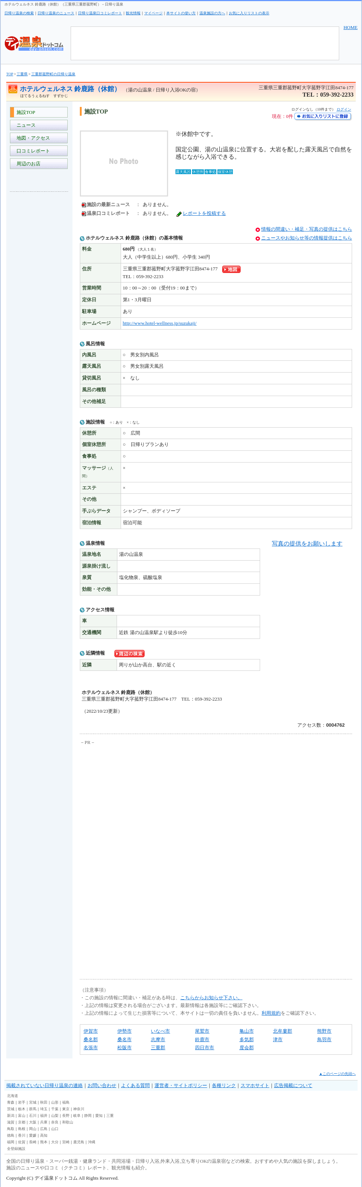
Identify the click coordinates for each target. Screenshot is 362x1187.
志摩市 (158, 1039)
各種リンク (224, 1085)
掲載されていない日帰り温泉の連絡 (44, 1085)
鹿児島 (78, 1142)
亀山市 (246, 1031)
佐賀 (21, 1142)
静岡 (88, 1116)
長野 (66, 1116)
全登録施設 (16, 1149)
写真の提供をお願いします (307, 543)
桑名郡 (91, 1039)
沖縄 (91, 1142)
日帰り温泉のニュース (56, 13)
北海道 (12, 1096)
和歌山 (67, 1122)
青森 (10, 1102)
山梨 (54, 1116)
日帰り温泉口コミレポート (100, 13)
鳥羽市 (324, 1039)
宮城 (32, 1102)
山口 (54, 1129)
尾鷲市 (202, 1031)
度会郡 (246, 1047)
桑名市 (124, 1039)
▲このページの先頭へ (337, 1074)
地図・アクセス (32, 138)
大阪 (32, 1122)
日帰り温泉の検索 (19, 13)
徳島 (10, 1135)
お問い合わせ (102, 1085)
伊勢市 (124, 1031)
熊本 (43, 1142)
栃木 (21, 1109)
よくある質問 (135, 1085)
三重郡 (158, 1047)
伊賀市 (91, 1031)
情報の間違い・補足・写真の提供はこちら (306, 229)
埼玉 (43, 1109)
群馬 (32, 1109)
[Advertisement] (39, 307)
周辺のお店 (27, 163)
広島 (43, 1129)
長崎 (32, 1142)
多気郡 (246, 1039)
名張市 (91, 1047)
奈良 (54, 1122)
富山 (21, 1116)
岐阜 (77, 1116)
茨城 (10, 1109)
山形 (54, 1102)
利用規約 (271, 1013)
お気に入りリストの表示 (249, 13)
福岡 (10, 1142)
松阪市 (124, 1047)
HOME (351, 27)
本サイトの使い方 (181, 13)
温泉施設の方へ (212, 13)
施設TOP (24, 112)
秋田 (43, 1102)
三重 (110, 1116)
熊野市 (324, 1031)
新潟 (10, 1116)
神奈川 (78, 1109)
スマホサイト (255, 1085)
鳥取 (10, 1129)
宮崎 (66, 1142)
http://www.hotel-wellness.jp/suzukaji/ (160, 323)
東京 (66, 1109)
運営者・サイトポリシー (181, 1085)
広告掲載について (293, 1085)
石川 (32, 1116)
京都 (21, 1122)
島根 (21, 1129)
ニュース (25, 125)
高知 (43, 1135)
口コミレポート (32, 151)
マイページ (153, 13)
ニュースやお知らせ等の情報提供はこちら (306, 238)
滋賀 (10, 1122)
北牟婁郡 (282, 1031)
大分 (54, 1142)
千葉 (54, 1109)
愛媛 (32, 1135)
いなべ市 (160, 1031)
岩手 (21, 1102)
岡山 (32, 1129)
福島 (66, 1102)
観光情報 (133, 13)
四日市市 (204, 1047)
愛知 (99, 1116)
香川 (21, 1135)
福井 (43, 1116)
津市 (278, 1039)
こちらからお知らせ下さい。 (211, 997)
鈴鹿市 (202, 1039)
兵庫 (43, 1122)
